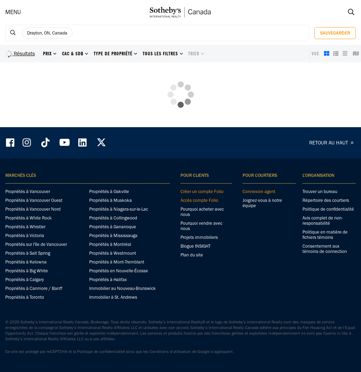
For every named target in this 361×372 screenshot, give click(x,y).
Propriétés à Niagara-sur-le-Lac (118, 209)
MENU (13, 12)
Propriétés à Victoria (24, 235)
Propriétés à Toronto (24, 297)
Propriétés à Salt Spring (27, 253)
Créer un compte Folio (202, 191)
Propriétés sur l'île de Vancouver (36, 244)
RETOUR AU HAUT (332, 143)
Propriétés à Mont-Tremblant (116, 262)
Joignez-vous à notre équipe (262, 203)
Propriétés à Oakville (109, 191)
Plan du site (191, 255)
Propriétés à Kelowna (26, 262)
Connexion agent (259, 191)
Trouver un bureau (319, 191)
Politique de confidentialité (328, 209)
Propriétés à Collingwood (113, 218)
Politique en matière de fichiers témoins (325, 234)
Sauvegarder (335, 33)
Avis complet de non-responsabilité (322, 220)
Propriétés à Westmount (112, 253)
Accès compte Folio (199, 200)
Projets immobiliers (199, 237)
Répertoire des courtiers (325, 200)
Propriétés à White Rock (28, 218)
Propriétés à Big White (26, 270)
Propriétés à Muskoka (110, 200)
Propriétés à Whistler (25, 226)
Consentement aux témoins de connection (324, 248)
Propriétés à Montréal (110, 244)
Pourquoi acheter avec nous (202, 211)
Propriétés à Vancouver (27, 191)
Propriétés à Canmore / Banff (33, 288)
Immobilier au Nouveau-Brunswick (122, 288)
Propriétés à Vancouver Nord (33, 209)
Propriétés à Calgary (24, 279)
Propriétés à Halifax (108, 279)
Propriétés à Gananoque (112, 226)
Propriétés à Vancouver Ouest (33, 200)
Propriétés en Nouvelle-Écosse (118, 270)
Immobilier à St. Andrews (113, 297)
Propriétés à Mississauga (113, 235)
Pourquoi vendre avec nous (201, 226)
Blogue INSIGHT (195, 246)
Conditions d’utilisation (170, 351)
